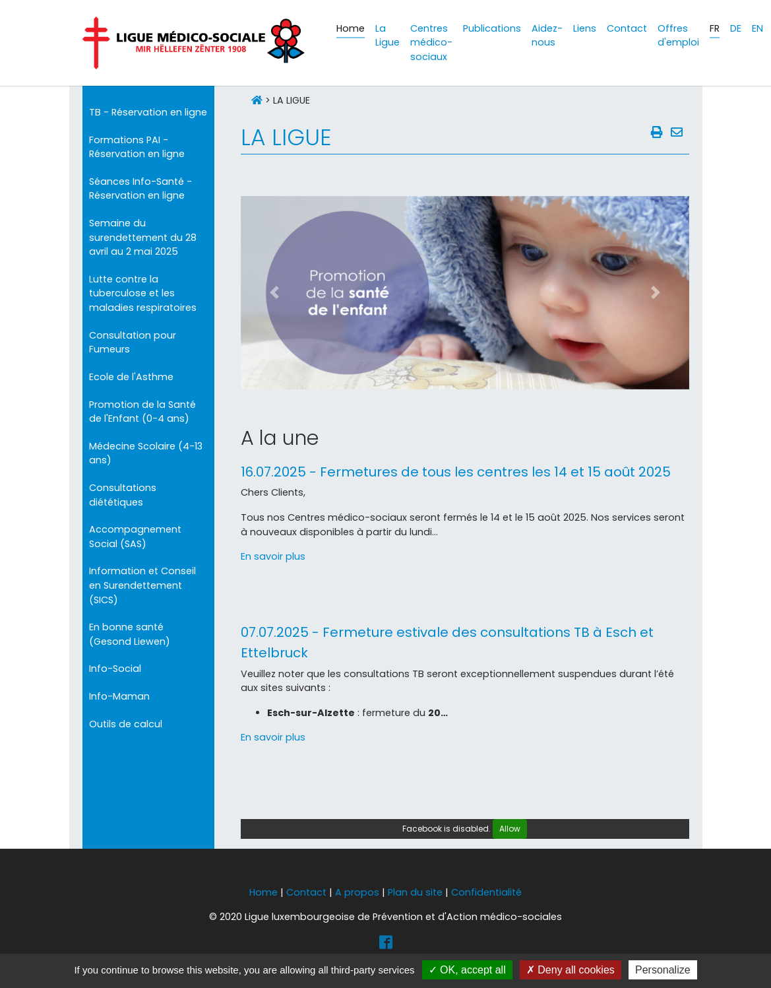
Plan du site (415, 892)
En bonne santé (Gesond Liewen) (129, 634)
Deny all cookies (570, 969)
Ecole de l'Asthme (131, 376)
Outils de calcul (125, 724)
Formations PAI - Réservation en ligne (137, 147)
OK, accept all (467, 969)
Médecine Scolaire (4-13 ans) (145, 453)
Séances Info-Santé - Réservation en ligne (140, 189)
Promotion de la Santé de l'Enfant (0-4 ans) (142, 412)
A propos (357, 892)
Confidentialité (486, 892)
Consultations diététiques (122, 495)
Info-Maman (119, 696)
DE (735, 28)
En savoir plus (273, 556)
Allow (509, 828)
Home (263, 892)
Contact (306, 892)
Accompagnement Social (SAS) (135, 536)
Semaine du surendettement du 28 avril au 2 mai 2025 (143, 237)
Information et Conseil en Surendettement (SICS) (142, 585)
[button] (274, 292)
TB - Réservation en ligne (148, 112)
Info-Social (115, 668)
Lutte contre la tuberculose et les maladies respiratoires (143, 293)
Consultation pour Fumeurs (132, 342)
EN (757, 28)
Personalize (663, 969)
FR (715, 28)
